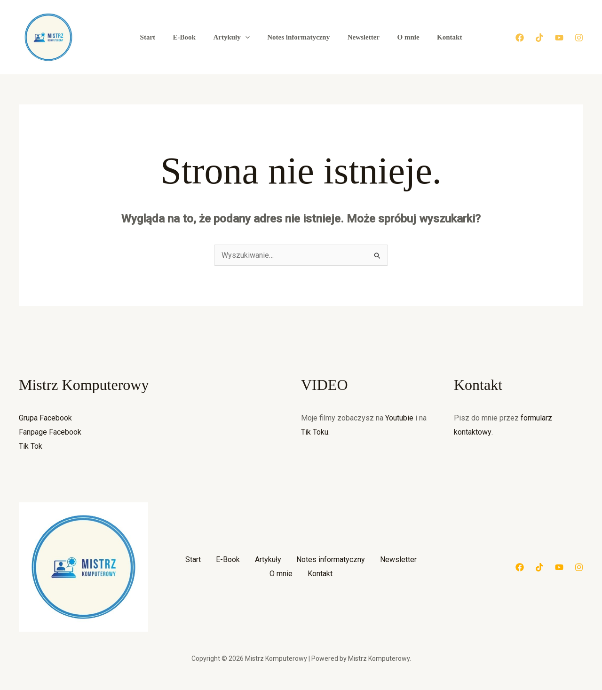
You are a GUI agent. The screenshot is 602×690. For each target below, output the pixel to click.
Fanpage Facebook (50, 432)
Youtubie (399, 417)
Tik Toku (314, 432)
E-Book (191, 37)
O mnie (401, 37)
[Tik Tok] (539, 37)
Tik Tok (30, 446)
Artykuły (235, 37)
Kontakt (439, 37)
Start (158, 37)
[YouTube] (559, 37)
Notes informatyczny (298, 37)
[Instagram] (579, 37)
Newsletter (360, 37)
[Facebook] (519, 37)
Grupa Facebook (45, 417)
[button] (248, 37)
